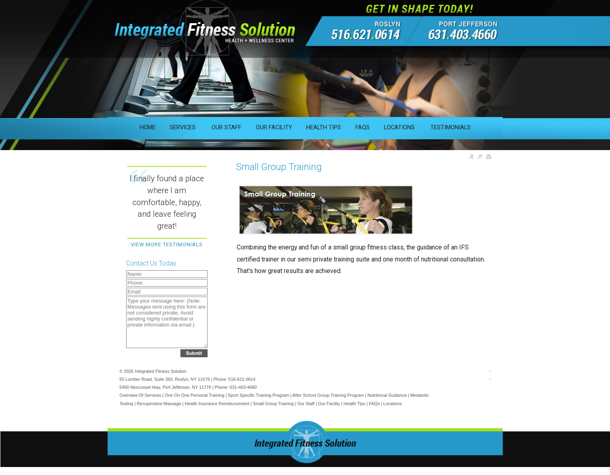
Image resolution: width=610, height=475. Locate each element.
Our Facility (329, 403)
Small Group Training (273, 403)
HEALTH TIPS (323, 127)
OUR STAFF (227, 127)
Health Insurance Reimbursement (217, 403)
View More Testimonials (167, 244)
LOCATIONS (400, 127)
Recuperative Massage (159, 403)
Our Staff (306, 403)
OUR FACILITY (274, 127)
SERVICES (183, 127)
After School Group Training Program (328, 395)
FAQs (374, 403)
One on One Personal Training (194, 395)
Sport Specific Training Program (258, 395)
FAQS (362, 127)
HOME (148, 127)
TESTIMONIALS (450, 127)
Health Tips (354, 403)
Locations (392, 403)
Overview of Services (140, 395)
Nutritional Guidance (387, 395)
